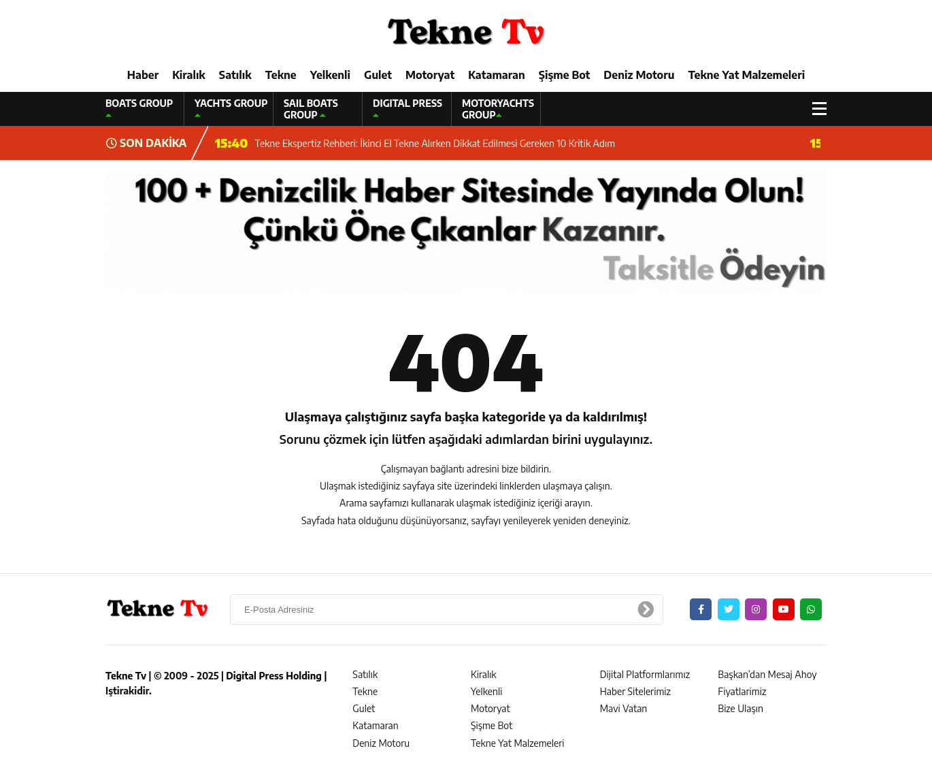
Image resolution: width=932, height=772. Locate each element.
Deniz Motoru (638, 75)
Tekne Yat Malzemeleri (746, 75)
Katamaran (496, 75)
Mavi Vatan (624, 708)
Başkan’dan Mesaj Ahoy (767, 674)
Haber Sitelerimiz (635, 691)
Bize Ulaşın (740, 708)
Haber (143, 75)
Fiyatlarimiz (742, 691)
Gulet (378, 75)
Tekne (281, 75)
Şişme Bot (564, 75)
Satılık (235, 75)
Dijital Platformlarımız (645, 674)
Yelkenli (330, 75)
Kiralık (188, 75)
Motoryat (429, 75)
